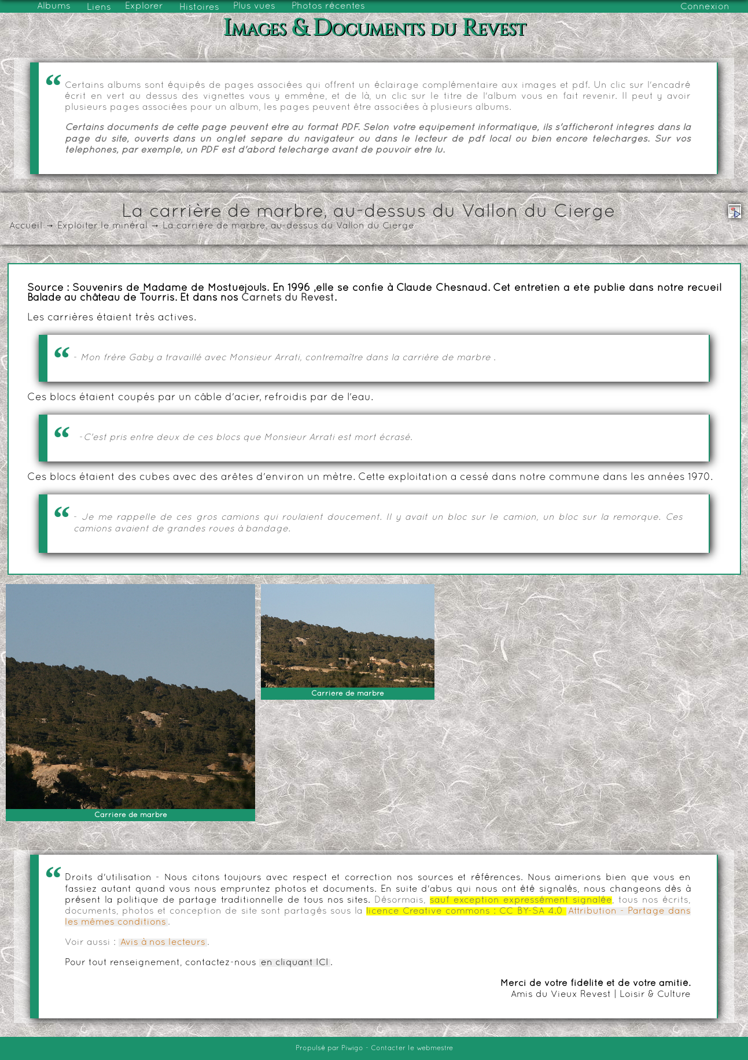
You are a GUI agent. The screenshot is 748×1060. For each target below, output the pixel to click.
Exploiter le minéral (102, 226)
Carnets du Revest (287, 298)
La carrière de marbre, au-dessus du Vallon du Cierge (288, 226)
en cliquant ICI (295, 963)
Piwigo (352, 1048)
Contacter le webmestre (412, 1048)
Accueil (25, 226)
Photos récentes (328, 6)
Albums (54, 6)
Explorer (144, 6)
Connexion (704, 7)
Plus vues (254, 6)
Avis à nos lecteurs (162, 943)
